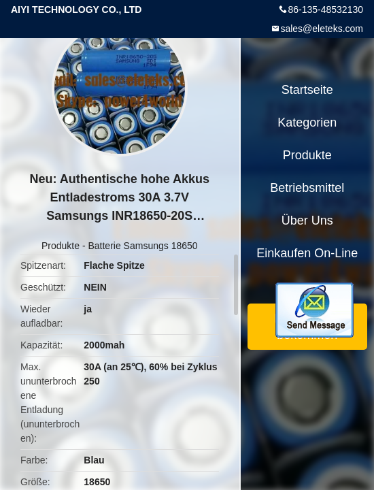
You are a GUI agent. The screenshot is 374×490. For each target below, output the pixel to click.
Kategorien (307, 122)
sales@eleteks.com (321, 28)
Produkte (60, 245)
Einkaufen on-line (307, 253)
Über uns (307, 220)
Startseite (307, 90)
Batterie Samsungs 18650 (142, 245)
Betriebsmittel (307, 188)
